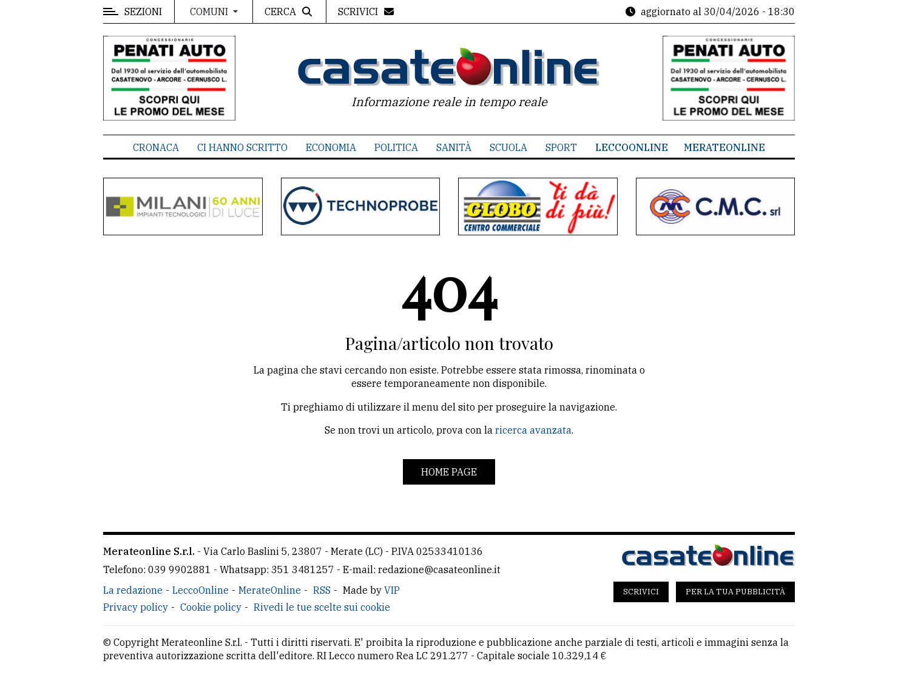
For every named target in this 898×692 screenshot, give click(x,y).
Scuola (508, 147)
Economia (331, 147)
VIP (392, 590)
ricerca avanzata (533, 430)
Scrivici (641, 591)
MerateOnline (724, 147)
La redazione (133, 590)
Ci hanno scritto (242, 147)
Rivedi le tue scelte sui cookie (322, 607)
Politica (396, 147)
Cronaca (156, 147)
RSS (322, 590)
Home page (449, 472)
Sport (561, 147)
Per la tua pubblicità (735, 591)
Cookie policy (210, 607)
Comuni (210, 11)
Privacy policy (135, 607)
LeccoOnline (631, 147)
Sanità (453, 147)
